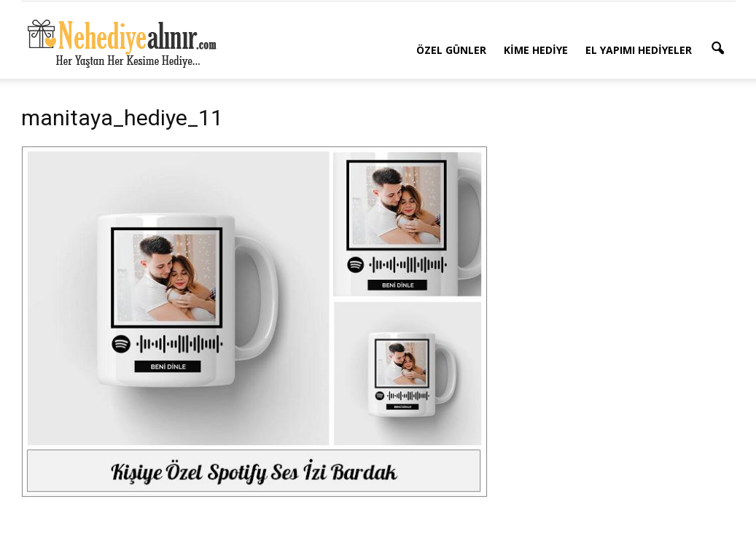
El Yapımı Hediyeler (638, 50)
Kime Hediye (536, 50)
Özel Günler (451, 50)
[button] (718, 48)
